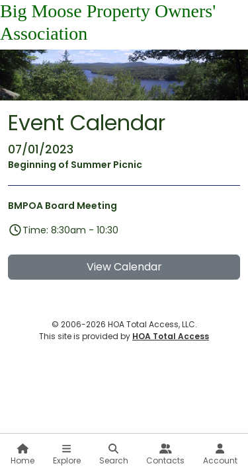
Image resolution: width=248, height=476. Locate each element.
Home (22, 455)
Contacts (165, 455)
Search (113, 455)
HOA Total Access (170, 336)
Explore (67, 455)
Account (220, 455)
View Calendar (124, 266)
